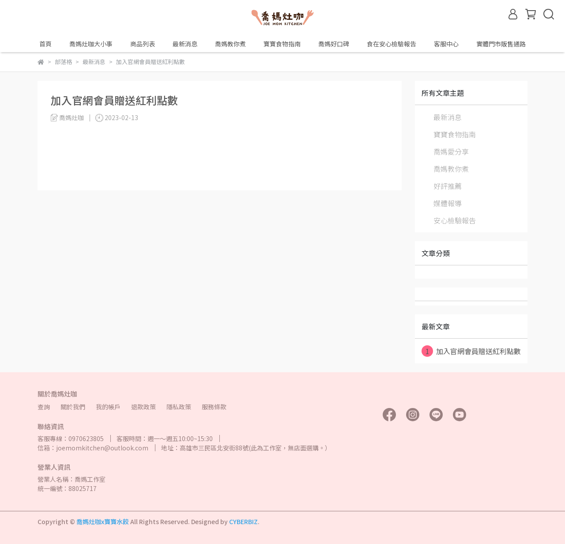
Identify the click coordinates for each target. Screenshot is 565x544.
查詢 (44, 406)
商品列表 (142, 43)
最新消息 (185, 43)
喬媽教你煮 (230, 43)
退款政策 (143, 406)
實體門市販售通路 (501, 43)
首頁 (45, 43)
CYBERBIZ (243, 521)
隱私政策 (178, 406)
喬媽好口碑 (333, 43)
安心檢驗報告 (454, 220)
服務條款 (214, 406)
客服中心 (446, 43)
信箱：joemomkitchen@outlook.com (93, 447)
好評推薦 (447, 186)
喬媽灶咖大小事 (91, 43)
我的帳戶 (108, 406)
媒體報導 (447, 203)
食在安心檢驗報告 (391, 43)
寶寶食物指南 (282, 43)
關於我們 (72, 406)
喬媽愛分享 (451, 151)
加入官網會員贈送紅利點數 (471, 351)
